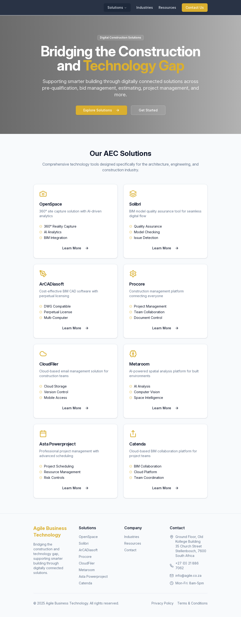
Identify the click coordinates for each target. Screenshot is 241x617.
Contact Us (195, 7)
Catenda (85, 583)
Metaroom (87, 570)
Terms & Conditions (192, 603)
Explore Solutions (101, 110)
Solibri (84, 543)
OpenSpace (88, 537)
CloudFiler (87, 563)
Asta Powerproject (93, 576)
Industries (144, 7)
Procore (85, 557)
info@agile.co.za (188, 575)
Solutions (117, 7)
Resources (167, 7)
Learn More (75, 248)
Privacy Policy (163, 603)
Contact (130, 550)
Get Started (148, 110)
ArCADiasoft (88, 550)
